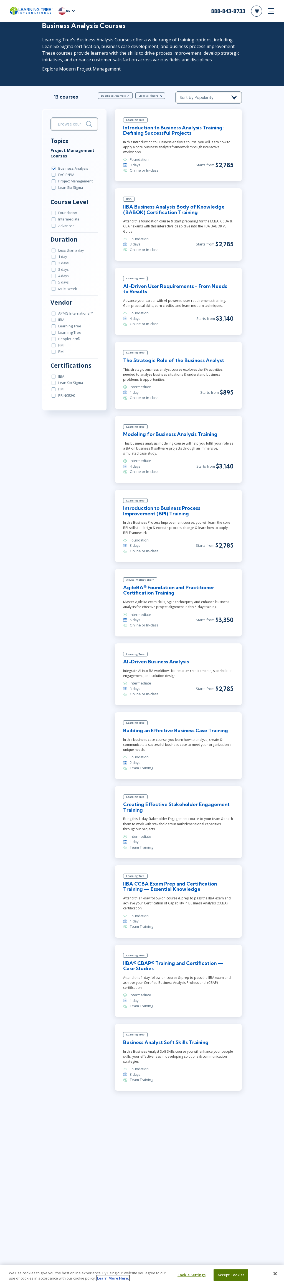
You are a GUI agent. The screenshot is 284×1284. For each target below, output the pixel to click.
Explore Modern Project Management (81, 69)
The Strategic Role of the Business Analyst (173, 360)
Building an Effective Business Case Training (175, 730)
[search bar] (74, 124)
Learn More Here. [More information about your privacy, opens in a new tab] (113, 1278)
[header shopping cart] (256, 11)
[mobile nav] (271, 11)
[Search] (89, 124)
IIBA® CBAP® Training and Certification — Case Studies (173, 966)
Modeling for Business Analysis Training (170, 434)
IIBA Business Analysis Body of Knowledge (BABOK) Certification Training (174, 209)
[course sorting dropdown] (208, 97)
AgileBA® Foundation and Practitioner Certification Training (168, 590)
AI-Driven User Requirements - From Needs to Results (175, 289)
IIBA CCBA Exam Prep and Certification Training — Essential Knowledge (170, 886)
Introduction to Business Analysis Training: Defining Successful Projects (173, 130)
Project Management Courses (72, 153)
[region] (142, 1274)
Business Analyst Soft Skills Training (166, 1042)
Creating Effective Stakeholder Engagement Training (176, 807)
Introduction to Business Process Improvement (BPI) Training (161, 511)
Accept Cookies (231, 1274)
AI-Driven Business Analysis (156, 661)
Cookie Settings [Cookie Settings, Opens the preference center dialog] (192, 1274)
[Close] (275, 1274)
